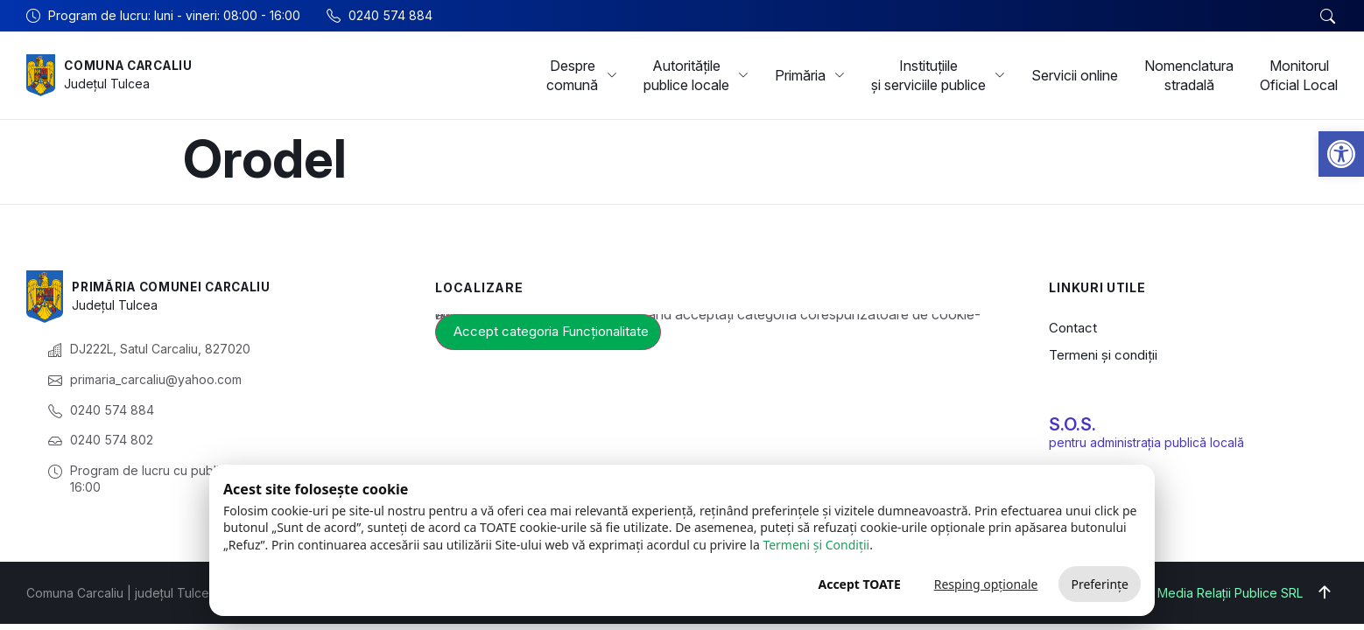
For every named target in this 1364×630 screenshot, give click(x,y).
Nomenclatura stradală (1189, 75)
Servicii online (1074, 75)
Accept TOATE (859, 584)
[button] (1341, 154)
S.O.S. (1072, 424)
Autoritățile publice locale (696, 75)
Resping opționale (986, 584)
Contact (1073, 327)
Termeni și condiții (1103, 354)
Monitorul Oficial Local (1299, 75)
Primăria (810, 75)
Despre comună (581, 75)
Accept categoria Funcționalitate (551, 331)
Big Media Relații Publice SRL (1219, 592)
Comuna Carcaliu (132, 65)
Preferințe (1099, 584)
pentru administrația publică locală (1146, 442)
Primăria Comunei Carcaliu (178, 286)
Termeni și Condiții (816, 544)
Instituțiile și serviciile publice (938, 75)
